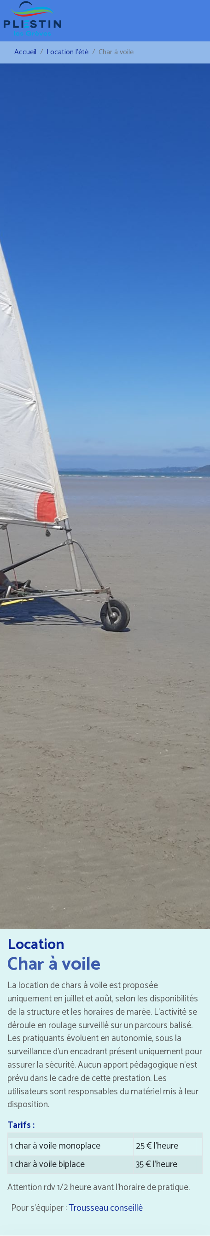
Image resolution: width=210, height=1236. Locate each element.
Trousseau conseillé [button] (106, 1208)
